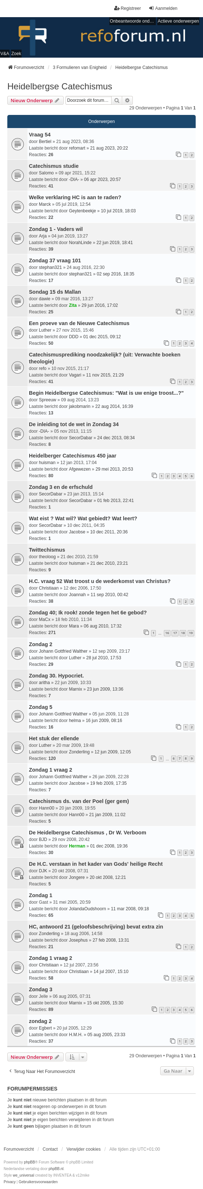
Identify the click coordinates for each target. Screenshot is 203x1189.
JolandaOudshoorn (87, 908)
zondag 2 (40, 1021)
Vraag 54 (39, 135)
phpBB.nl (56, 1169)
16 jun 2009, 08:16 (104, 720)
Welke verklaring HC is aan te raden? (75, 197)
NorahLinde (80, 242)
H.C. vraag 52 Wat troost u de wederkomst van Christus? (99, 581)
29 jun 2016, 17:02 (100, 305)
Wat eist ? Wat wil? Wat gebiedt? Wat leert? (83, 518)
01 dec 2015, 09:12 (102, 336)
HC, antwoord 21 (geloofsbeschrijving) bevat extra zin (96, 927)
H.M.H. (75, 1034)
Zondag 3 (40, 989)
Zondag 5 (40, 707)
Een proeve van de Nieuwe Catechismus (79, 323)
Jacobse (77, 531)
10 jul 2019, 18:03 (118, 210)
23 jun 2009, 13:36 (105, 689)
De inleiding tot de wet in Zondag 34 (74, 424)
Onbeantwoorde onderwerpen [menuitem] (133, 21)
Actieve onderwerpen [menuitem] (178, 21)
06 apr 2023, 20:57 (102, 179)
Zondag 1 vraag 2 (50, 770)
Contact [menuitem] (50, 1149)
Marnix (75, 689)
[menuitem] (10, 1182)
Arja (42, 236)
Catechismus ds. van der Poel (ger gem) (79, 801)
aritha (44, 682)
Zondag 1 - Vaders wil (56, 229)
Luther (45, 330)
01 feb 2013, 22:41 (115, 500)
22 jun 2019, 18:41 (115, 242)
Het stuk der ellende (54, 738)
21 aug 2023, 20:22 (109, 148)
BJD (43, 839)
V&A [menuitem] (4, 53)
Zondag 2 (40, 644)
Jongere (76, 877)
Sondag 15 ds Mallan (55, 292)
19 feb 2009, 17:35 (108, 783)
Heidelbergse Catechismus (59, 86)
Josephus (78, 940)
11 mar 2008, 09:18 (130, 908)
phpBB (29, 1162)
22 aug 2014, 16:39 (114, 406)
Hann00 (46, 808)
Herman (77, 846)
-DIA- (74, 179)
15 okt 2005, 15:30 (105, 1002)
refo (42, 368)
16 (167, 632)
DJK (43, 870)
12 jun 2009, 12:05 (112, 751)
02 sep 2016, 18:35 (115, 274)
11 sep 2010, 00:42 (109, 594)
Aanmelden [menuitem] (163, 8)
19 (191, 632)
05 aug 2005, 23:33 (106, 1034)
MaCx (44, 619)
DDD (73, 336)
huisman (47, 462)
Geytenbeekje (82, 210)
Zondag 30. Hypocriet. (56, 676)
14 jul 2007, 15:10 (111, 971)
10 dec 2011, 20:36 (109, 531)
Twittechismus (47, 550)
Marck (45, 204)
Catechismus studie (54, 166)
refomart (77, 148)
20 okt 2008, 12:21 (108, 877)
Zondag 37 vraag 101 (55, 260)
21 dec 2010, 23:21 (109, 563)
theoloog (47, 556)
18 (183, 632)
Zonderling (79, 751)
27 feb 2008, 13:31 (111, 940)
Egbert (45, 1028)
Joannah (77, 594)
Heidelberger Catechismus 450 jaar (72, 456)
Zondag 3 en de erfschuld (61, 487)
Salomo (46, 172)
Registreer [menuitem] (127, 8)
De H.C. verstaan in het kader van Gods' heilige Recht (96, 864)
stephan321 (50, 267)
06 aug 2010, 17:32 (102, 626)
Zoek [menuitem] (16, 53)
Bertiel (45, 141)
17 (175, 632)
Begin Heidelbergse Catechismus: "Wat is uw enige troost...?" (106, 393)
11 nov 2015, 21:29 (105, 375)
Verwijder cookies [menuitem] (84, 1149)
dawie (44, 298)
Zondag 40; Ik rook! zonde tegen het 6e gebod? (88, 612)
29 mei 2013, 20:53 (114, 469)
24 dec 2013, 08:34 (116, 437)
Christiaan (49, 588)
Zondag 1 (40, 895)
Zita (72, 305)
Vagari (75, 375)
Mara (74, 626)
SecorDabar (80, 437)
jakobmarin (79, 406)
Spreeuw (47, 399)
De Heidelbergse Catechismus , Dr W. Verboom (87, 832)
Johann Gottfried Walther (63, 651)
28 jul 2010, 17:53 (103, 657)
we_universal (23, 1175)
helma (75, 720)
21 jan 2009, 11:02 (107, 814)
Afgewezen (79, 469)
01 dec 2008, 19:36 (109, 846)
